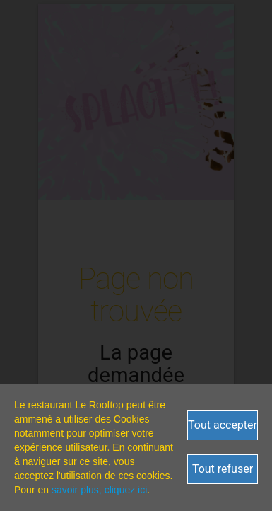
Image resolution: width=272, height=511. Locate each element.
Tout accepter (222, 425)
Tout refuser (222, 469)
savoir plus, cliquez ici (99, 489)
